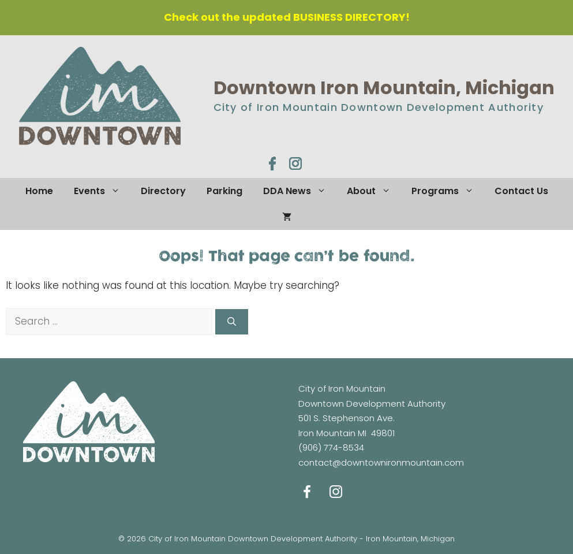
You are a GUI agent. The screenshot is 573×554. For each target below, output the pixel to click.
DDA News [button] (299, 191)
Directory (163, 191)
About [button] (374, 191)
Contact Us (521, 191)
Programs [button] (447, 191)
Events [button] (102, 191)
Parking (224, 191)
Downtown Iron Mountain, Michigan (384, 88)
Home (39, 191)
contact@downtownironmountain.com (381, 462)
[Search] (231, 322)
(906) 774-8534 (331, 447)
